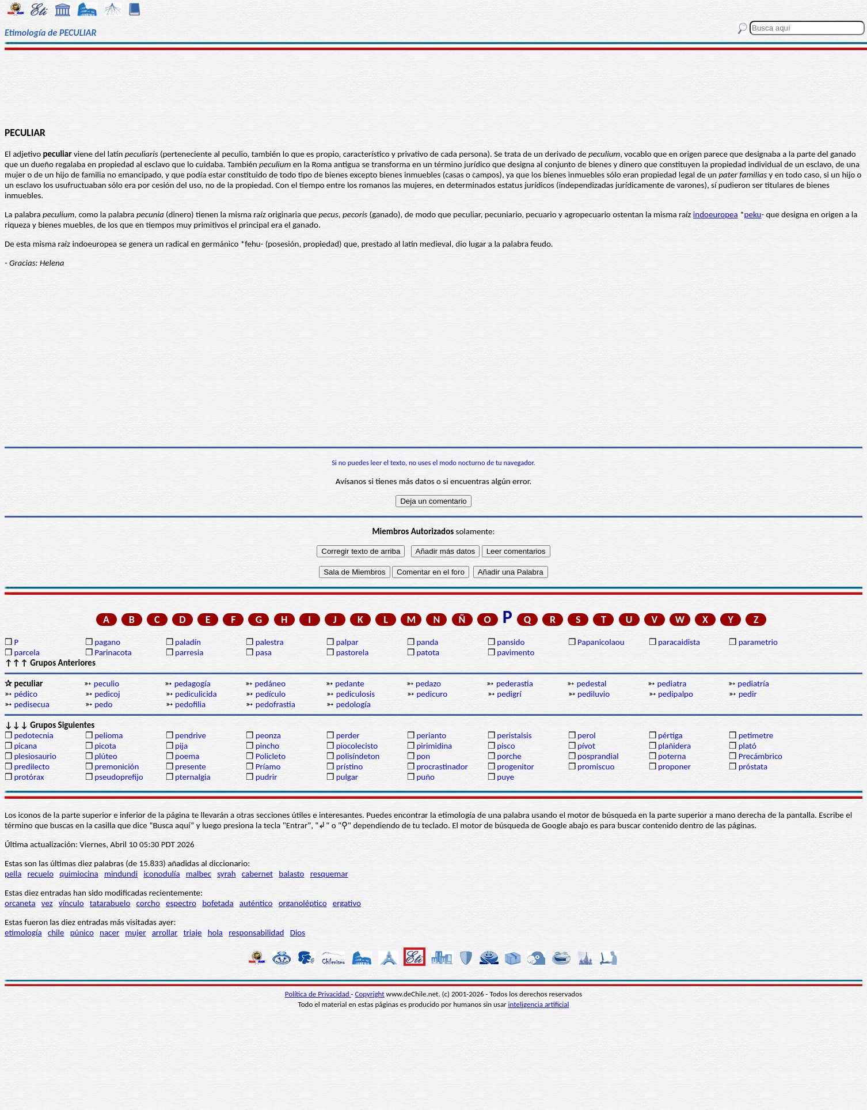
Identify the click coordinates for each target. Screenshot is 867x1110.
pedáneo (270, 683)
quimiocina (78, 874)
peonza (268, 735)
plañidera (674, 746)
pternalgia (193, 777)
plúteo (105, 756)
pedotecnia (33, 735)
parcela (27, 652)
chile (56, 932)
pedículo (271, 694)
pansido (510, 642)
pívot (586, 746)
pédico (25, 694)
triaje (193, 932)
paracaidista (679, 642)
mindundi (121, 874)
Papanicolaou (601, 642)
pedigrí (509, 694)
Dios (297, 932)
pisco (506, 746)
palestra (270, 642)
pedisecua (31, 704)
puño (425, 777)
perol (586, 735)
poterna (672, 756)
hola (215, 932)
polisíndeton (358, 756)
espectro (181, 903)
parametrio (758, 642)
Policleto (271, 756)
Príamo (268, 766)
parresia (189, 652)
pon (423, 756)
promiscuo (595, 766)
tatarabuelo (110, 903)
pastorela (352, 652)
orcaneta (20, 903)
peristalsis (514, 735)
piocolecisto (357, 746)
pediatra (672, 683)
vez (47, 903)
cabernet (257, 874)
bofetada (217, 903)
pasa (264, 652)
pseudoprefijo (118, 777)
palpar (347, 642)
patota (427, 652)
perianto (431, 735)
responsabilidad (256, 932)
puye (505, 777)
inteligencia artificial (538, 1004)
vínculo (71, 903)
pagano (107, 642)
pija (181, 746)
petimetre (756, 735)
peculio (106, 683)
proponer (674, 766)
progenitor (515, 766)
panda (427, 642)
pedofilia (190, 704)
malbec (198, 874)
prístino (349, 766)
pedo (103, 704)
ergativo (347, 903)
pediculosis (355, 694)
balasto (291, 874)
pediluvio (593, 694)
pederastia (514, 683)
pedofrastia (275, 704)
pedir (748, 694)
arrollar (165, 932)
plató (747, 746)
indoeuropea (715, 214)
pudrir (266, 777)
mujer (135, 932)
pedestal (592, 683)
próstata (753, 766)
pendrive (190, 735)
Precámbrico (760, 756)
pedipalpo (675, 694)
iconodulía (161, 874)
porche (509, 756)
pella (13, 874)
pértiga (670, 735)
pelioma (108, 735)
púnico (82, 932)
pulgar (347, 777)
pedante (349, 683)
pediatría (753, 683)
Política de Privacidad (318, 994)
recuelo (41, 874)
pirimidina (434, 746)
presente (190, 766)
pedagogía (192, 683)
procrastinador (441, 766)
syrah (226, 874)
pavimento (515, 652)
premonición (116, 766)
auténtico (256, 903)
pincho (267, 746)
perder (348, 735)
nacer (109, 932)
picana (25, 746)
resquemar (329, 874)
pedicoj (107, 694)
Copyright (370, 994)
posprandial (597, 756)
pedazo (428, 683)
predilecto (32, 766)
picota (105, 746)
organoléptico (303, 903)
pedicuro (431, 694)
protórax (29, 777)
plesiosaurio (35, 756)
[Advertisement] (433, 88)
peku (753, 214)
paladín (188, 642)
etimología (23, 932)
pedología (353, 704)
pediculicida (196, 694)
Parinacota (113, 652)
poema (187, 756)
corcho (148, 903)
